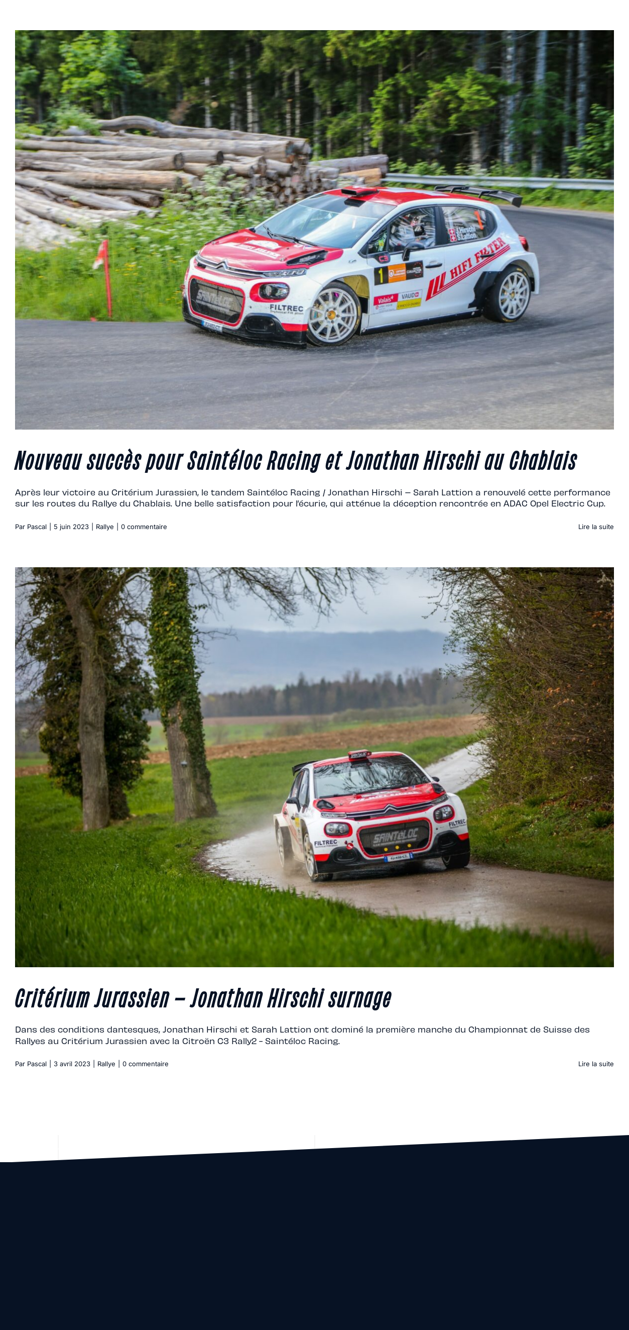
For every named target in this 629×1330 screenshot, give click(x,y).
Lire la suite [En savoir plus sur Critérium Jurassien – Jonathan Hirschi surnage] (596, 1064)
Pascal (37, 527)
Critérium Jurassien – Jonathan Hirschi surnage (203, 996)
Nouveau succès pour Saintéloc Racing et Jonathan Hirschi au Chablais (296, 458)
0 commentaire (144, 527)
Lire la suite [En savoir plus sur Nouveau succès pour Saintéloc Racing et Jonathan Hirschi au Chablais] (596, 527)
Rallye (105, 527)
